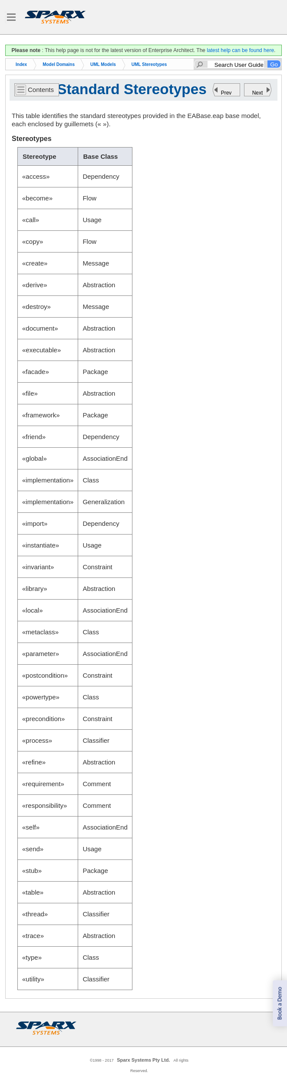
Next (257, 93)
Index (21, 64)
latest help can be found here (240, 50)
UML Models (103, 64)
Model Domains (59, 64)
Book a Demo (279, 1003)
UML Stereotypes (149, 64)
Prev (226, 93)
